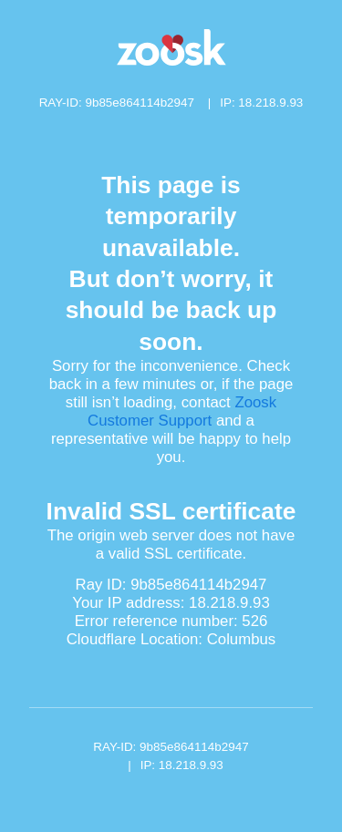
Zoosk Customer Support (182, 411)
